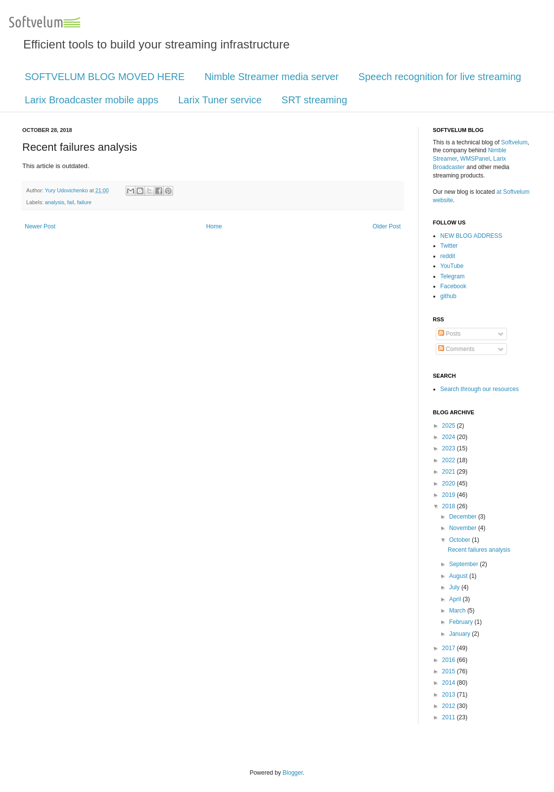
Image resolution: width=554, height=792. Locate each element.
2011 (449, 717)
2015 (449, 671)
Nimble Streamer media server (271, 76)
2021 (449, 471)
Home (214, 226)
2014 (449, 682)
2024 (449, 437)
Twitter (449, 245)
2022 (449, 460)
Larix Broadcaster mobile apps (91, 99)
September (464, 564)
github (448, 296)
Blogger (292, 772)
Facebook (453, 286)
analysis (54, 202)
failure (84, 202)
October (460, 539)
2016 (449, 660)
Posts (449, 333)
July (455, 587)
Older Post (386, 226)
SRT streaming (314, 99)
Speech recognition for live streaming (440, 76)
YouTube (451, 266)
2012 (449, 706)
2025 (449, 425)
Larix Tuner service (220, 99)
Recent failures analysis (479, 549)
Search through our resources (479, 389)
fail (70, 202)
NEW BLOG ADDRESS (471, 235)
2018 (449, 506)
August (459, 575)
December (463, 516)
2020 (449, 483)
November (463, 528)
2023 (449, 448)
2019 (449, 494)
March (458, 610)
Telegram (452, 276)
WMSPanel (475, 158)
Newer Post (40, 226)
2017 (449, 648)
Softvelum (514, 142)
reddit (447, 256)
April (455, 599)
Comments (456, 349)
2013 (449, 694)
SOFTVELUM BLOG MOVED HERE (105, 76)
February (461, 621)
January (460, 633)
